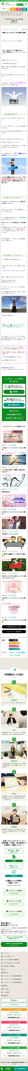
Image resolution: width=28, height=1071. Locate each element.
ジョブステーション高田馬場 (14, 1009)
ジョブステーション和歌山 (14, 1047)
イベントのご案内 (12, 445)
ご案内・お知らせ (4, 14)
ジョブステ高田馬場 (14, 643)
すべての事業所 (13, 640)
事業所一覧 (5, 972)
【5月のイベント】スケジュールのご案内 (13, 448)
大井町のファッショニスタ (10, 534)
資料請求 (14, 392)
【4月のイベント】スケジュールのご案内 (13, 513)
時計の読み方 (6, 492)
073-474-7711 (14, 1050)
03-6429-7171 (14, 414)
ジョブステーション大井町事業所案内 (12, 979)
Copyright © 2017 (4, 1062)
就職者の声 (5, 995)
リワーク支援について (8, 956)
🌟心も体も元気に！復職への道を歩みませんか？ (13, 470)
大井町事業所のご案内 (13, 1030)
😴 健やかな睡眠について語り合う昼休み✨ (13, 555)
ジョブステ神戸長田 (14, 648)
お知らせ (12, 652)
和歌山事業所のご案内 (13, 1055)
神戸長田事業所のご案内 (13, 1043)
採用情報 (5, 985)
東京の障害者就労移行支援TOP (7, 13)
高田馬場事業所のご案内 (13, 1017)
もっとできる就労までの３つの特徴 (11, 963)
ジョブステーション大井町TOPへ (14, 631)
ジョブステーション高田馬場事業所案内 (12, 976)
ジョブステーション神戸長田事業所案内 (12, 982)
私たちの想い (6, 989)
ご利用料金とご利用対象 (8, 966)
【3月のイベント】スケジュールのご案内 (13, 599)
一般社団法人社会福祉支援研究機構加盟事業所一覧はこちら (14, 937)
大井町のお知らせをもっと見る (14, 626)
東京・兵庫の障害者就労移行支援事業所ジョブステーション (14, 0)
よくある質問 (6, 992)
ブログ (4, 969)
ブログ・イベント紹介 (13, 29)
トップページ (6, 953)
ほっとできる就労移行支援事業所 (11, 959)
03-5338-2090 (14, 893)
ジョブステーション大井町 (18, 13)
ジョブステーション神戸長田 (14, 1035)
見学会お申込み (14, 875)
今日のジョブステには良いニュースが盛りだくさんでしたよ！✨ (14, 577)
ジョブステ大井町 (5, 29)
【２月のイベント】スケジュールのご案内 (14, 621)
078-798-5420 (14, 914)
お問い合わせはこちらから (7, 367)
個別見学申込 (14, 405)
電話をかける (20, 4)
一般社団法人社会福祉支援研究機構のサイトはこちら (14, 944)
